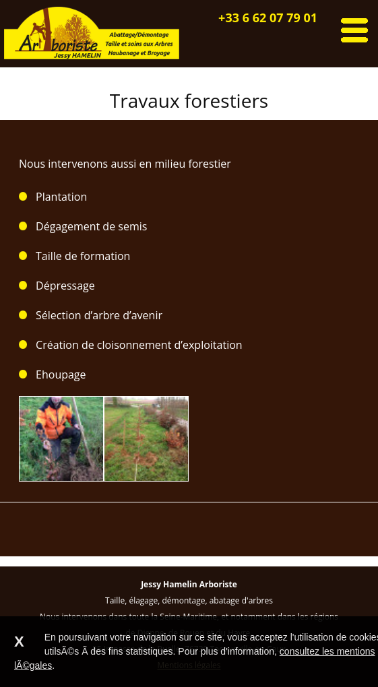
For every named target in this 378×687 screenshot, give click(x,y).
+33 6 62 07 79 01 (267, 17)
